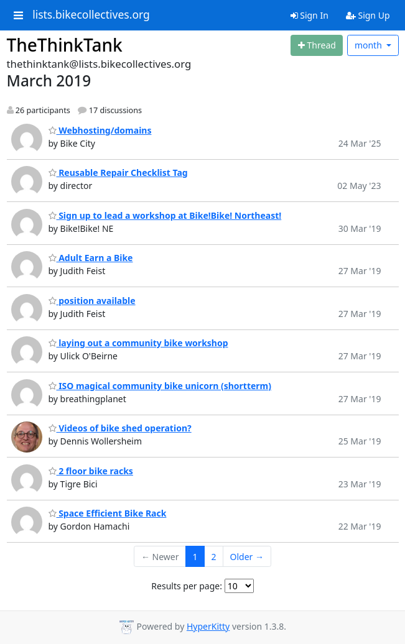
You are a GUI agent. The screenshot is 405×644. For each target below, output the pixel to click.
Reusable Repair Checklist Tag (118, 172)
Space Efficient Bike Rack (108, 513)
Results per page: (186, 586)
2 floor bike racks (91, 471)
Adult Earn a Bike (91, 258)
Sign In (309, 15)
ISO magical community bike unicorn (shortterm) (160, 386)
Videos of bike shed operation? (120, 428)
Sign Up (368, 15)
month (369, 45)
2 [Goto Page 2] (214, 557)
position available (92, 300)
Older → (247, 557)
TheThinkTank (65, 45)
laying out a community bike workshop (138, 343)
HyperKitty (208, 626)
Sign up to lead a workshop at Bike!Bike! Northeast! (165, 215)
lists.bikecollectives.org (91, 14)
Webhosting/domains (100, 130)
